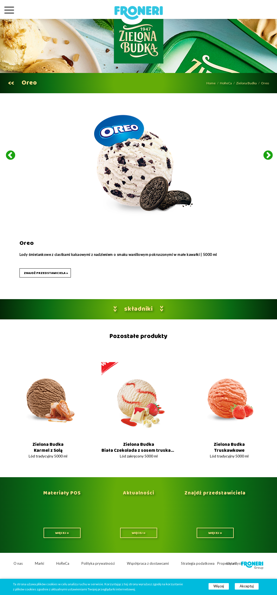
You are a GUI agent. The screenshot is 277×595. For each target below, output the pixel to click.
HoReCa (226, 83)
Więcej (218, 586)
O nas (18, 563)
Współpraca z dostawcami (148, 563)
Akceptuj (247, 586)
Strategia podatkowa (198, 563)
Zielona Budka (246, 83)
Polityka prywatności (98, 563)
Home (211, 83)
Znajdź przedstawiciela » (46, 273)
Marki (39, 563)
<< (11, 83)
